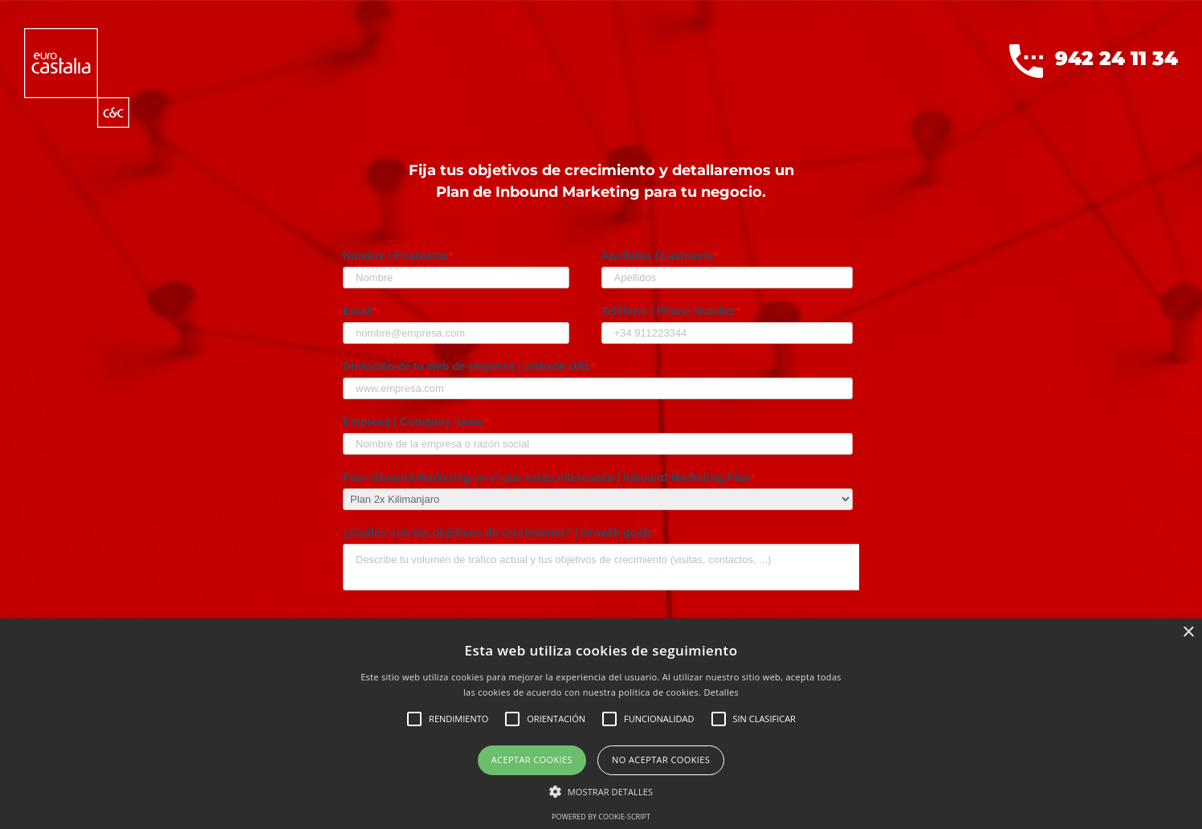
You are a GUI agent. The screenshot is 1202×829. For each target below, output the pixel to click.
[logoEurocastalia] (76, 34)
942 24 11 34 (1093, 61)
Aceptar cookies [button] (531, 759)
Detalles (721, 692)
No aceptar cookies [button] (661, 759)
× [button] (1188, 633)
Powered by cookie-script (601, 816)
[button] (601, 791)
